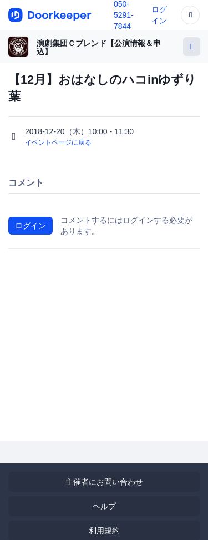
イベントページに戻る (58, 142)
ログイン (30, 225)
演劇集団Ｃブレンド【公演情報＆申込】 (99, 47)
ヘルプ (104, 506)
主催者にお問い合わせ (104, 481)
